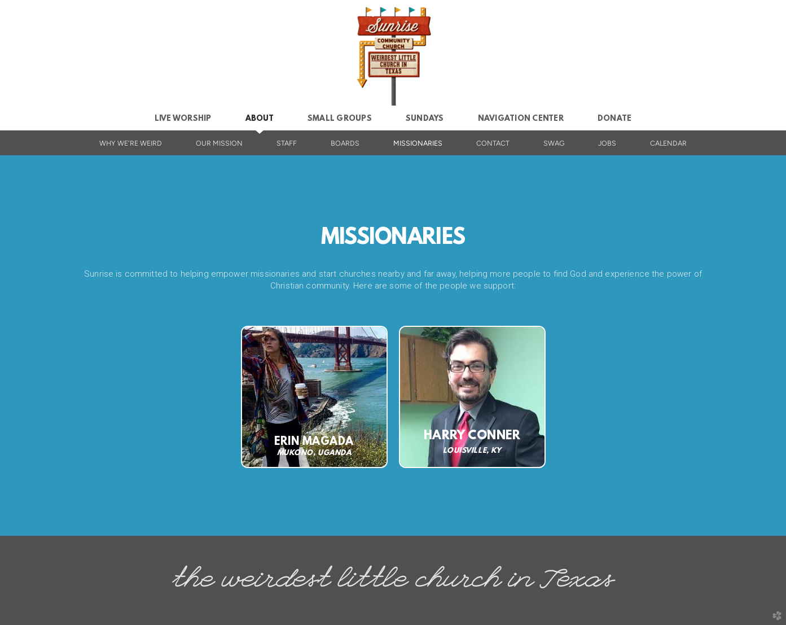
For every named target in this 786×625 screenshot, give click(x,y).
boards (345, 143)
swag (553, 143)
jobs (607, 143)
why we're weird (130, 143)
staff (286, 143)
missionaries (417, 143)
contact (493, 143)
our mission (219, 143)
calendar (668, 143)
